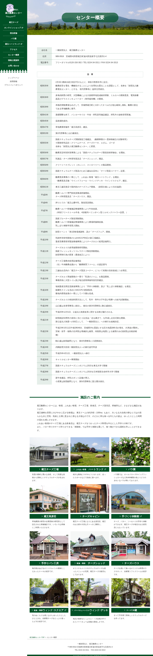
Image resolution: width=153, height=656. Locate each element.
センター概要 (13, 63)
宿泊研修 (13, 41)
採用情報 (13, 89)
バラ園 (13, 47)
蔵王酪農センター (13, 16)
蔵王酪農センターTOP (38, 637)
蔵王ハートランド (12, 52)
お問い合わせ (13, 74)
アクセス (13, 58)
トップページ (13, 86)
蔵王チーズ (13, 30)
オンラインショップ (12, 36)
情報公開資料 (13, 68)
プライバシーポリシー (13, 93)
